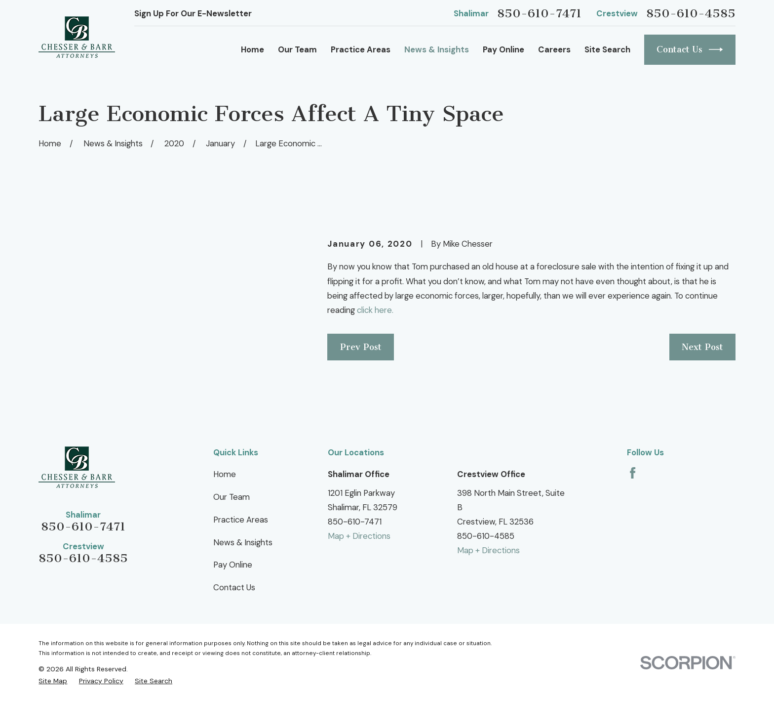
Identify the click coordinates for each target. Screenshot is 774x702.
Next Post (702, 347)
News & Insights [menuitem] (436, 49)
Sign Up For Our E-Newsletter (193, 13)
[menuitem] (53, 681)
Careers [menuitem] (554, 49)
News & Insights (242, 542)
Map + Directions (359, 535)
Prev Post (361, 347)
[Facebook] (632, 473)
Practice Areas (240, 519)
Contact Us (690, 49)
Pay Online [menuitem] (503, 49)
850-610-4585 (690, 13)
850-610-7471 (539, 13)
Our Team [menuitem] (297, 49)
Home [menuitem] (252, 49)
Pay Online (232, 564)
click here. (376, 310)
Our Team (231, 496)
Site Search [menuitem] (607, 49)
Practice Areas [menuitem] (360, 49)
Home (224, 474)
